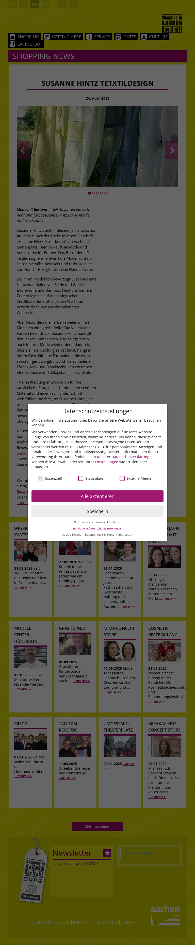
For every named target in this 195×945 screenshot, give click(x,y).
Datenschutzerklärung (130, 456)
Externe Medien (137, 478)
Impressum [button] (125, 534)
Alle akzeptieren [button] (98, 496)
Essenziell (50, 478)
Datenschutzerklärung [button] (100, 534)
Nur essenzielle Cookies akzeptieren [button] (97, 522)
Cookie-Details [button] (72, 534)
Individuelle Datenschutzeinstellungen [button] (97, 528)
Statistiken (90, 478)
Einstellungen (106, 461)
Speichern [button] (97, 511)
